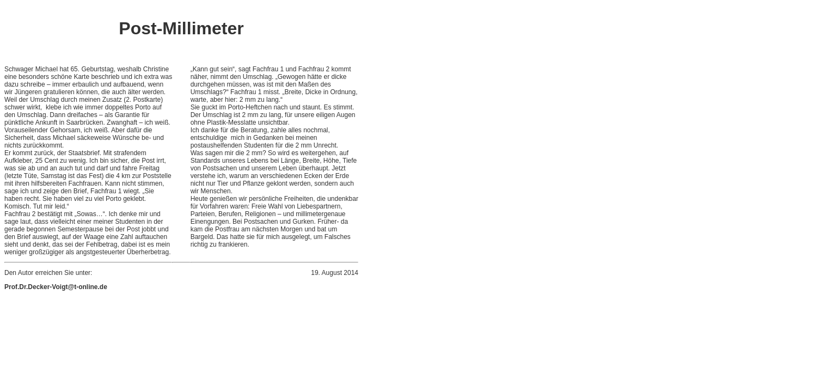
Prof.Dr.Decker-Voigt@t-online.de (55, 287)
